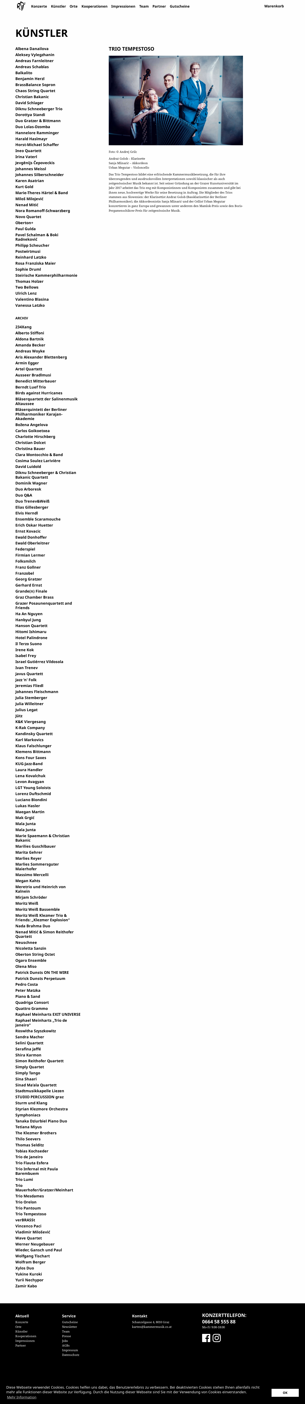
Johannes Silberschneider (39, 174)
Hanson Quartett (31, 625)
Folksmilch (25, 561)
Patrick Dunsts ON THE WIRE (42, 972)
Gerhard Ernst (28, 585)
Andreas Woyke (30, 351)
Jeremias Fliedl (29, 685)
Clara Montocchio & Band (39, 454)
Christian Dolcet (30, 442)
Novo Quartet (28, 216)
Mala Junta (25, 823)
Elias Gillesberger (31, 507)
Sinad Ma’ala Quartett (36, 1085)
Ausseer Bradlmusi (33, 375)
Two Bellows (27, 287)
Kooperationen (95, 6)
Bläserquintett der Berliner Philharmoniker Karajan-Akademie (41, 414)
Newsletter (69, 1327)
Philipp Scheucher (32, 245)
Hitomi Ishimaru (30, 631)
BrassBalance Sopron (35, 84)
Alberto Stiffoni (29, 333)
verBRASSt (25, 1220)
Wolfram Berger (30, 1262)
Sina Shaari (26, 1079)
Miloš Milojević (29, 198)
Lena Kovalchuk (30, 775)
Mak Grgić (24, 817)
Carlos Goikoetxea (32, 430)
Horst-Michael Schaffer (37, 144)
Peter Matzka (27, 990)
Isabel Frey (25, 655)
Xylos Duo (24, 1268)
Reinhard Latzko (30, 257)
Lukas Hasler (27, 805)
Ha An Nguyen (29, 613)
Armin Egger (27, 363)
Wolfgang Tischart (32, 1256)
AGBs (66, 1345)
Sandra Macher (29, 1036)
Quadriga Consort (32, 1002)
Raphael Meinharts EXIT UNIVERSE (48, 1014)
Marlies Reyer (28, 858)
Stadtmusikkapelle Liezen (39, 1090)
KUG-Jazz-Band (29, 763)
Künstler (58, 6)
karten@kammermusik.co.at (152, 1327)
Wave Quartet (28, 1238)
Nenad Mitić (26, 204)
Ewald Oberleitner (32, 543)
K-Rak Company (30, 727)
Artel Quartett (28, 369)
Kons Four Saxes (30, 757)
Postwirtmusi (27, 251)
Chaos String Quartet (35, 90)
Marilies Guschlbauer (35, 846)
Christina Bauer (30, 448)
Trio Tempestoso (30, 1213)
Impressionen (123, 6)
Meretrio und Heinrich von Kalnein (40, 889)
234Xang (23, 326)
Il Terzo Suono (28, 643)
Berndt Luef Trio (30, 387)
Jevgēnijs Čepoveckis (35, 162)
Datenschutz (70, 1355)
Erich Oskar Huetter (34, 525)
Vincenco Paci (28, 1226)
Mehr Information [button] (21, 1397)
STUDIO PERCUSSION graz (39, 1096)
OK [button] (285, 1393)
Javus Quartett (29, 673)
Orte (74, 6)
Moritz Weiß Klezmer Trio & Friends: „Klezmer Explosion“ (42, 917)
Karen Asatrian (29, 180)
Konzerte (39, 6)
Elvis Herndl (26, 513)
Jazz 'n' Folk (26, 679)
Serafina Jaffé (28, 1049)
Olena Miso (26, 966)
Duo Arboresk (28, 489)
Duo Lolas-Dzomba (32, 126)
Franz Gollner (28, 567)
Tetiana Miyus (28, 1126)
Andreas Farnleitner (34, 60)
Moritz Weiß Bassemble (37, 909)
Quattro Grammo (31, 1008)
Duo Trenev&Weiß (32, 501)
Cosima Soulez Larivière (37, 460)
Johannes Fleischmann (36, 691)
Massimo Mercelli (32, 874)
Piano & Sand (27, 996)
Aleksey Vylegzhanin (34, 54)
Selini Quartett (29, 1043)
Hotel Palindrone (31, 637)
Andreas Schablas (32, 66)
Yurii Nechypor (29, 1279)
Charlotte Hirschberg (35, 436)
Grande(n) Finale (31, 591)
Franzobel (24, 573)
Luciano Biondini (31, 799)
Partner (159, 6)
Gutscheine (180, 6)
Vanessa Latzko (30, 305)
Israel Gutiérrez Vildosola (39, 661)
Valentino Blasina (32, 299)
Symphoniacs (27, 1115)
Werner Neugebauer (35, 1244)
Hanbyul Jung (28, 619)
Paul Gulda (25, 228)
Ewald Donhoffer (31, 537)
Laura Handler (29, 769)
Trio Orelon (26, 1202)
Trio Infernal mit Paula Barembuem (36, 1171)
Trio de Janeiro (29, 1156)
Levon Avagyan (29, 781)
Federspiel (25, 549)
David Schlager (29, 102)
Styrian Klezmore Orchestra (41, 1109)
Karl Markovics (29, 739)
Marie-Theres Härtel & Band (41, 192)
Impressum (70, 1350)
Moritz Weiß (26, 903)
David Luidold (28, 466)
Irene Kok (24, 649)
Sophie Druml (28, 269)
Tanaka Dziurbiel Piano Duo (41, 1121)
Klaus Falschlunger (33, 745)
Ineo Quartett (28, 150)
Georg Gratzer (28, 579)
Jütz (18, 715)
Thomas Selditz (29, 1145)
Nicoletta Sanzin (30, 948)
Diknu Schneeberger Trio (38, 108)
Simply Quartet (29, 1066)
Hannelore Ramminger (37, 132)
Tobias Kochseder (31, 1151)
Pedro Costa (26, 984)
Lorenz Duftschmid (33, 793)
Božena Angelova (31, 424)
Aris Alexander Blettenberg (41, 357)
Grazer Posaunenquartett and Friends (43, 605)
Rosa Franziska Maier (35, 263)
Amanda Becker (30, 345)
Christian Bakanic (32, 96)
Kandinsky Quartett (34, 733)
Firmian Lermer (30, 555)
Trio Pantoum (28, 1208)
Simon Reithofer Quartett (39, 1060)
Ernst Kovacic (28, 531)
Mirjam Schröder (31, 897)
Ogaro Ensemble (30, 960)
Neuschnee (26, 942)
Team (144, 6)
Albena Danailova (32, 48)
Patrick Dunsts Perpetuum (40, 978)
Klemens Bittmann (33, 751)
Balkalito (23, 72)
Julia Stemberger (31, 697)
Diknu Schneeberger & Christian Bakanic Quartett (45, 475)
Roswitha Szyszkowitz (35, 1030)
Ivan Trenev (26, 667)
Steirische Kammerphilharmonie (46, 275)
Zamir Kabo (26, 1286)
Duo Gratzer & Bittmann (38, 120)
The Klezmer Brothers (36, 1132)
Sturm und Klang (31, 1102)
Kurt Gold (24, 186)
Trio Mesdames (29, 1196)
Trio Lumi (24, 1179)
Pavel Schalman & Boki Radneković (36, 237)
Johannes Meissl (30, 168)
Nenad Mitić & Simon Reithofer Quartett (44, 934)
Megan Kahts (27, 880)
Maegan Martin (30, 811)
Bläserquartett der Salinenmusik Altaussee (46, 401)
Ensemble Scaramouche (38, 519)
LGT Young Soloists (33, 787)
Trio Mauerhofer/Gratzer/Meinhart (44, 1188)
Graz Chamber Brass (34, 597)
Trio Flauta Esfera (31, 1162)
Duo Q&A (23, 495)
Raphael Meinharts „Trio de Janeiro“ (41, 1022)
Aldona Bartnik (29, 339)
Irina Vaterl (26, 156)
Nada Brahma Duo (32, 925)
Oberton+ (24, 222)
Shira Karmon (28, 1055)
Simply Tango (27, 1072)
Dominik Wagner (31, 483)
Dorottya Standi (30, 114)
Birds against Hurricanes (38, 392)
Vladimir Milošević (32, 1232)
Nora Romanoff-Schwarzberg (42, 210)
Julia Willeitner (29, 703)
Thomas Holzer (29, 281)
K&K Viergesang (30, 721)
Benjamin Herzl (30, 78)
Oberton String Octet (35, 954)
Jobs (65, 1341)
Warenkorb (274, 6)
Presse (66, 1336)
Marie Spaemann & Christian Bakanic (42, 838)
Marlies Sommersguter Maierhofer (37, 866)
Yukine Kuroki (28, 1274)
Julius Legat (26, 709)
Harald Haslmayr (31, 138)
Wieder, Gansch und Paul (38, 1250)
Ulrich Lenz (26, 293)
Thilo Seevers (28, 1139)
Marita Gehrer (28, 852)
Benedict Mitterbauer (35, 381)
